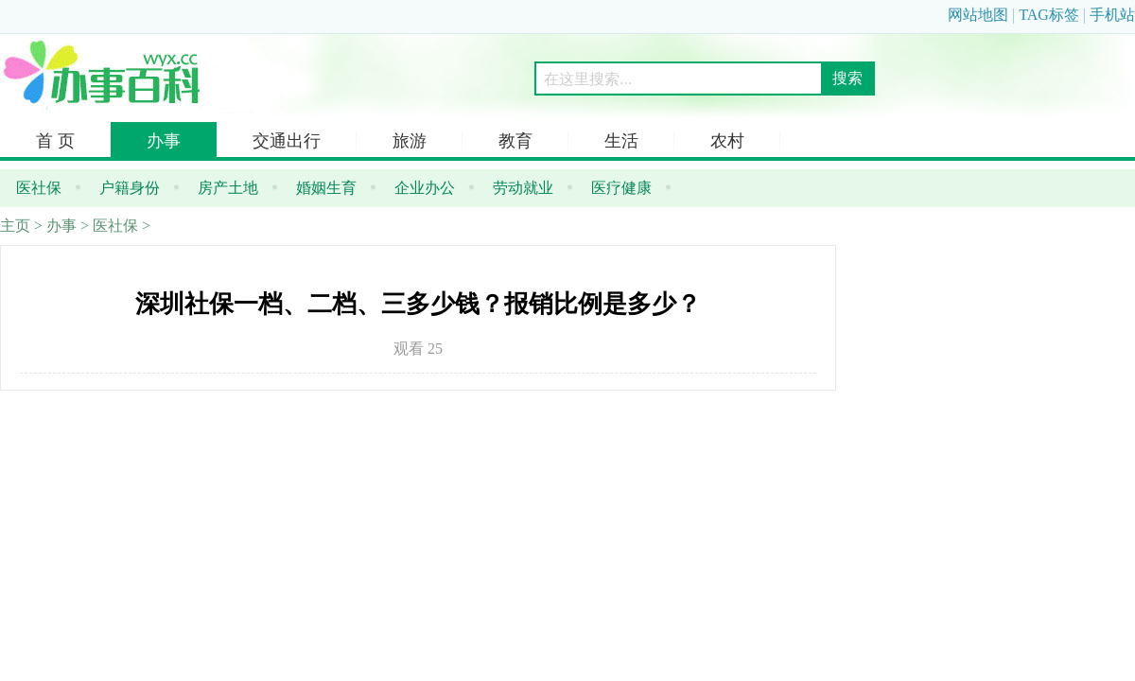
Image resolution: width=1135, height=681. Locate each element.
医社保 (115, 226)
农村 (727, 140)
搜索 (847, 78)
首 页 (55, 140)
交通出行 (287, 140)
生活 (621, 140)
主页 (15, 226)
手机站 (1112, 15)
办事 (164, 140)
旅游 (410, 140)
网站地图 (978, 15)
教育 (515, 140)
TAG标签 (1049, 15)
